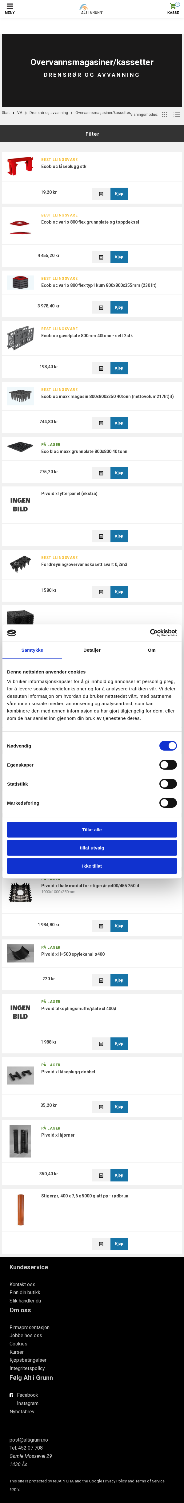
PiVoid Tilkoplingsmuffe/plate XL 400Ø (78, 1008)
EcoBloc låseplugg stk (63, 166)
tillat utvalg (92, 847)
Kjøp (119, 194)
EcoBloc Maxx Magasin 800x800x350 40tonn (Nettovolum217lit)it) (107, 396)
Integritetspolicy (27, 1368)
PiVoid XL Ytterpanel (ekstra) (69, 493)
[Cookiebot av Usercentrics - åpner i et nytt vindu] (150, 633)
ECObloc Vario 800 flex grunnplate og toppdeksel (90, 222)
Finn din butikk (25, 1292)
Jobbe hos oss (26, 1335)
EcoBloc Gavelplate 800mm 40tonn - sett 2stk (87, 335)
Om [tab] (151, 650)
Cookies (18, 1344)
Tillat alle (92, 829)
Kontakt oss (22, 1284)
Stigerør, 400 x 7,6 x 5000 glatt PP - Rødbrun (84, 1195)
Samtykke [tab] (32, 650)
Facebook (27, 1395)
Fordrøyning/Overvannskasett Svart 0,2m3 (84, 564)
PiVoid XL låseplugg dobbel (68, 1071)
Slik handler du (25, 1301)
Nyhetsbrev (22, 1412)
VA (19, 113)
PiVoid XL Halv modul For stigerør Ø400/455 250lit (90, 885)
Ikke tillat (92, 866)
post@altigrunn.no (29, 1440)
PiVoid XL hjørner (58, 1135)
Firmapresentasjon (30, 1327)
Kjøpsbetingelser (28, 1360)
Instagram (27, 1403)
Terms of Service (150, 1481)
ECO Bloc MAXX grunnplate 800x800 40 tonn (84, 451)
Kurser (17, 1352)
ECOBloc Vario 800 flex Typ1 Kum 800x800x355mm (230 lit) (99, 285)
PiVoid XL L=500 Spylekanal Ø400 (73, 954)
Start (6, 113)
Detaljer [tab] (92, 650)
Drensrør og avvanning (49, 113)
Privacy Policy (115, 1481)
